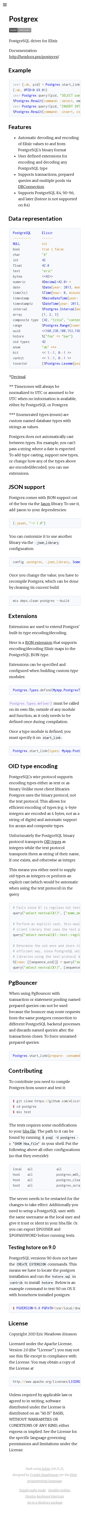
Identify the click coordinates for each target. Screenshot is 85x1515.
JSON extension (38, 642)
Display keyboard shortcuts (44, 1496)
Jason (45, 503)
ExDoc (46, 1469)
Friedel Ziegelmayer (44, 1475)
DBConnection (31, 186)
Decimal (18, 376)
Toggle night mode (32, 1490)
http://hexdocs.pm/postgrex (33, 56)
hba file (29, 1131)
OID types (52, 841)
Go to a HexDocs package (45, 1502)
